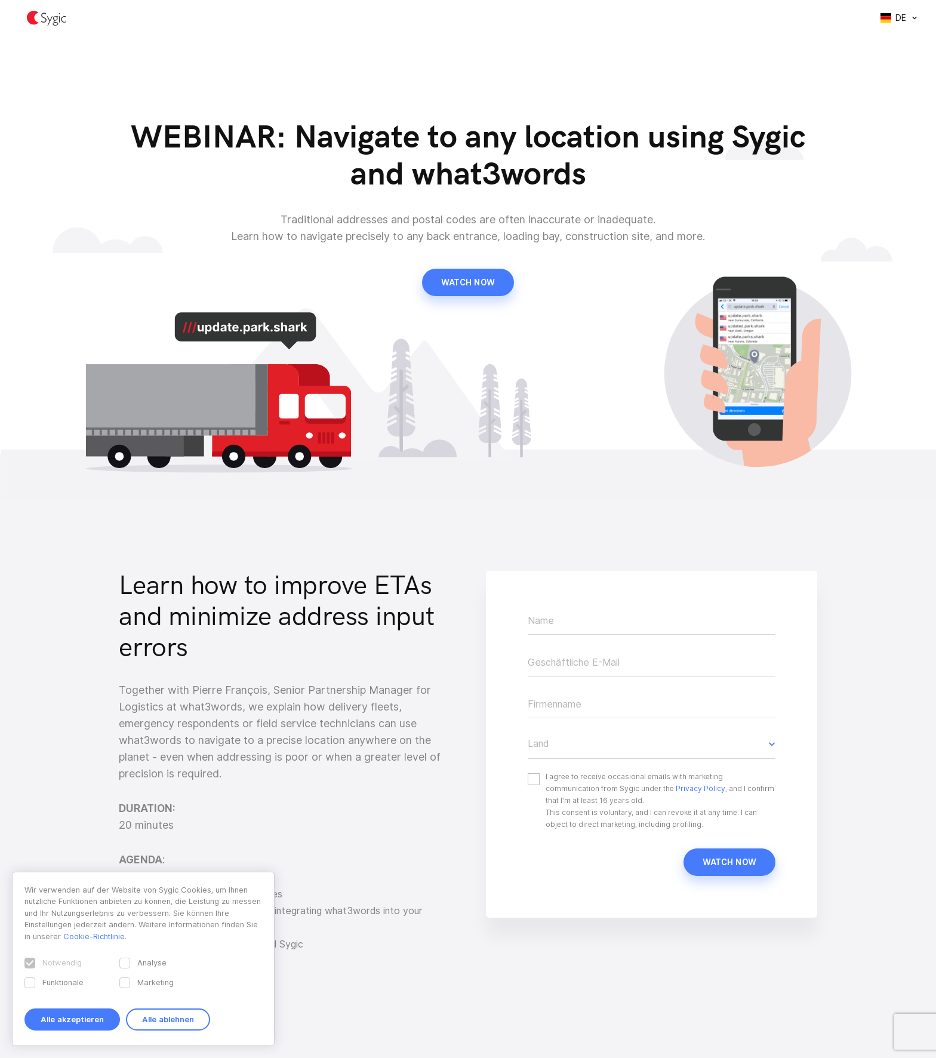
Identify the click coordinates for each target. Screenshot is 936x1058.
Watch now (468, 282)
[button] (651, 744)
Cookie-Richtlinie (94, 936)
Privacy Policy (700, 788)
